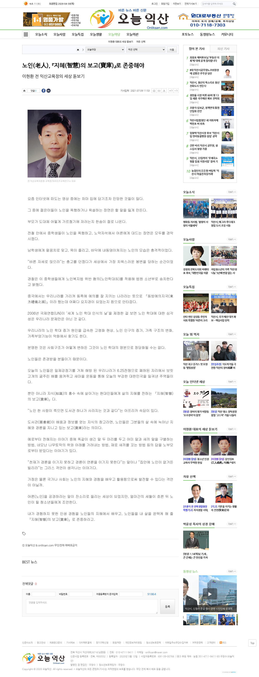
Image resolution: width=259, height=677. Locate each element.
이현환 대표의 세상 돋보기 (120, 41)
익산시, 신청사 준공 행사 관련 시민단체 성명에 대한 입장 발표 (211, 608)
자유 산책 (140, 41)
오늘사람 (59, 34)
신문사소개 (27, 642)
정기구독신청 (102, 642)
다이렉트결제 (85, 642)
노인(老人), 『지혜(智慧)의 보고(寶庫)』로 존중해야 (83, 65)
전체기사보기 (190, 3)
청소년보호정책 (153, 642)
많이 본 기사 (196, 48)
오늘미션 (132, 34)
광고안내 (41, 642)
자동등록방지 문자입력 (107, 594)
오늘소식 (41, 34)
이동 (172, 49)
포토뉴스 (188, 34)
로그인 (155, 3)
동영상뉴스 (207, 34)
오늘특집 (78, 34)
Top (252, 643)
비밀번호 (63, 594)
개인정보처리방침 (133, 642)
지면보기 (177, 3)
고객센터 (211, 642)
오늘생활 (96, 34)
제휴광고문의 (56, 642)
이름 (28, 594)
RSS (223, 642)
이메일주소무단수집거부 (176, 642)
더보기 (230, 192)
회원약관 (117, 642)
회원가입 (165, 3)
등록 (167, 606)
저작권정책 (197, 642)
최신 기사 (223, 48)
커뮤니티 (227, 34)
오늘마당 (114, 34)
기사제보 (70, 642)
